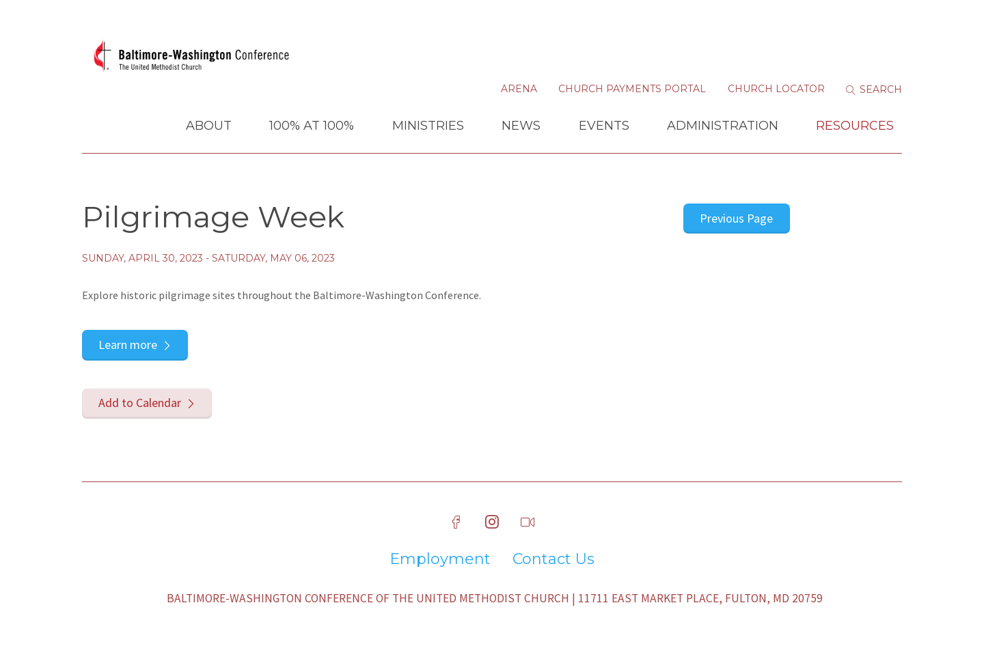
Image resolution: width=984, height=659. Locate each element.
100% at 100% (311, 125)
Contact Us (553, 559)
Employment (440, 559)
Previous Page (736, 218)
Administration (722, 125)
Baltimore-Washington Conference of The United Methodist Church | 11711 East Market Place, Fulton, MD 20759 (495, 598)
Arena (519, 89)
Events (604, 125)
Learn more (127, 344)
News (521, 125)
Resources (855, 125)
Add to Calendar (139, 402)
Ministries (428, 125)
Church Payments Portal (632, 89)
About (209, 125)
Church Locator (776, 89)
